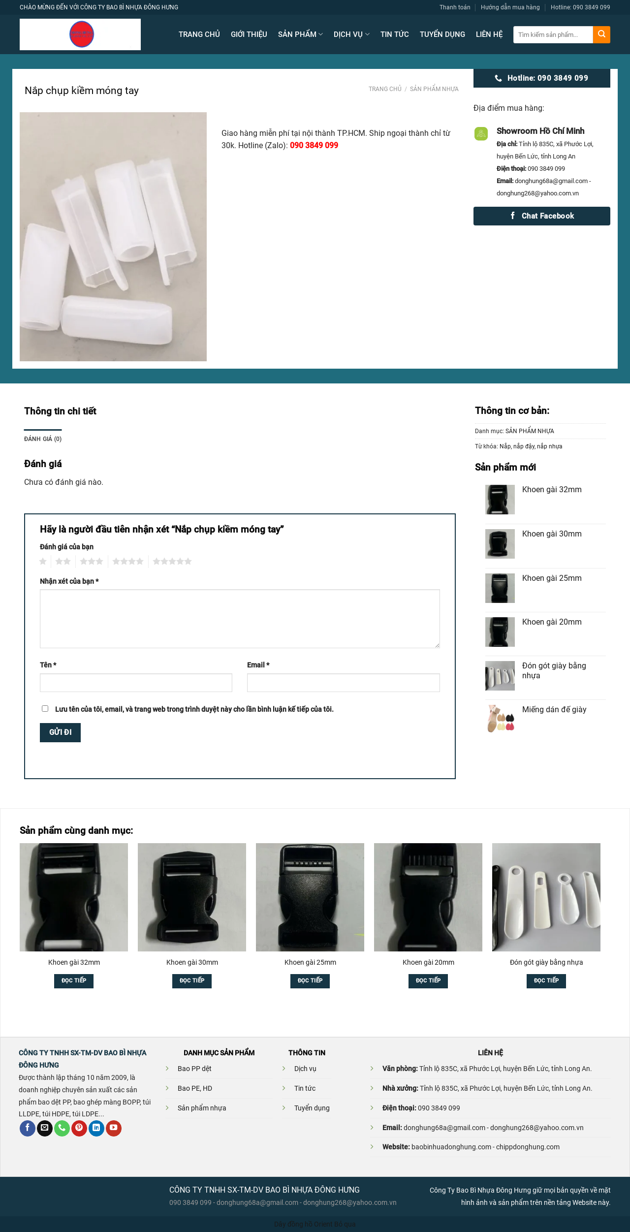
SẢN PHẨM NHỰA (434, 89)
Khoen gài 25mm (310, 962)
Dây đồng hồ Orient (303, 1224)
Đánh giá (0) (43, 438)
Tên (48, 665)
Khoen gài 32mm (74, 962)
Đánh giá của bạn (67, 547)
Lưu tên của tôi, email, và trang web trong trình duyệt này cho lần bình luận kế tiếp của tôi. (194, 709)
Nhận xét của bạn (69, 581)
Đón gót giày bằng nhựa (546, 962)
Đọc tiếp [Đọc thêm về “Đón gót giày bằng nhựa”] (546, 981)
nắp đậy (524, 446)
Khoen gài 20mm (428, 962)
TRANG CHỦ (199, 34)
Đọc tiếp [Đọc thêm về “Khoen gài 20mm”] (428, 981)
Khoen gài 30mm (192, 962)
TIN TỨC (394, 34)
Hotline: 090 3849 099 (580, 7)
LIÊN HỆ (489, 34)
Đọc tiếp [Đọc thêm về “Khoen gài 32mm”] (74, 981)
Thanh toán (455, 7)
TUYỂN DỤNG (442, 34)
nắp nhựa (550, 446)
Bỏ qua (345, 1224)
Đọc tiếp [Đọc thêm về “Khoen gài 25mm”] (310, 981)
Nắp (505, 446)
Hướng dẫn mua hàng (510, 7)
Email (258, 665)
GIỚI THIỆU (249, 34)
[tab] (43, 439)
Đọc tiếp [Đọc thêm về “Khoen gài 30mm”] (192, 981)
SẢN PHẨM (300, 34)
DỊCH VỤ (351, 34)
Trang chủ (385, 89)
